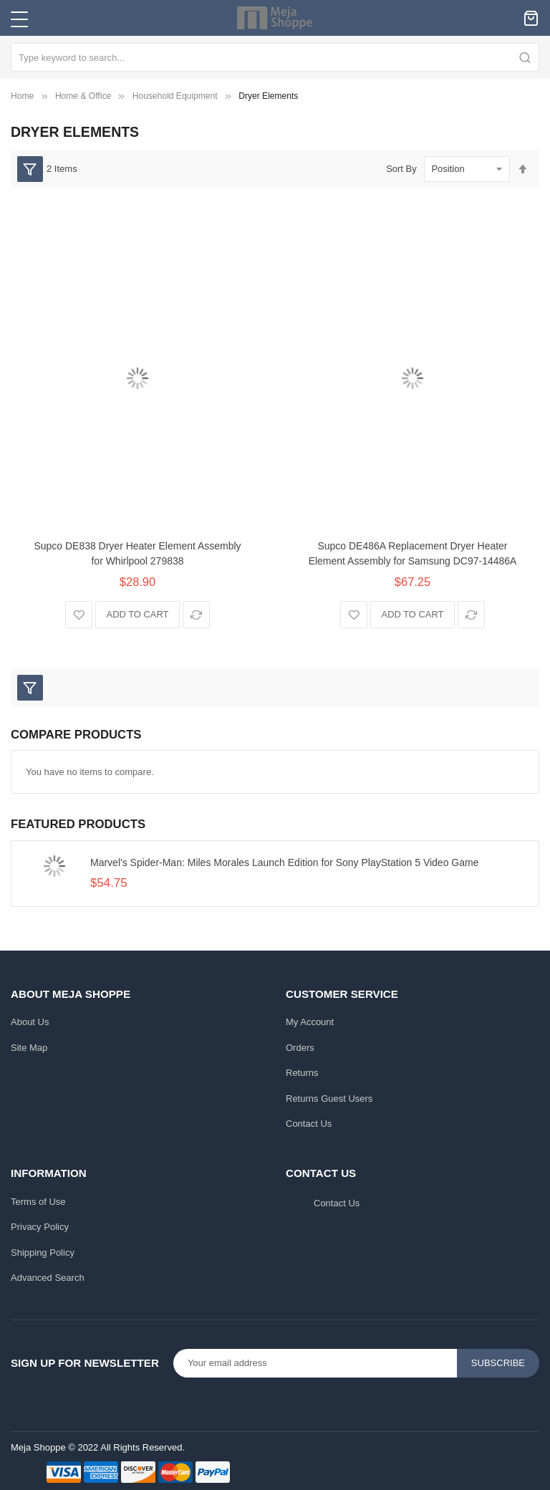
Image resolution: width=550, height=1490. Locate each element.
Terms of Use (38, 1201)
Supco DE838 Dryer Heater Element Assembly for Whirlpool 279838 (137, 553)
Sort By (401, 168)
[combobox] (275, 57)
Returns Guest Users (329, 1098)
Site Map (29, 1047)
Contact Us (309, 1123)
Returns (302, 1072)
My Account (310, 1021)
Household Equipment (175, 96)
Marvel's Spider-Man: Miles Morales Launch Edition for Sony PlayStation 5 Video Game (284, 862)
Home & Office (83, 96)
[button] (78, 614)
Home (22, 96)
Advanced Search (48, 1277)
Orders (300, 1047)
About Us (30, 1021)
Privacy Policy (40, 1226)
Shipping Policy (42, 1252)
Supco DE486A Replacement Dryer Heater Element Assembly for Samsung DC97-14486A (413, 553)
